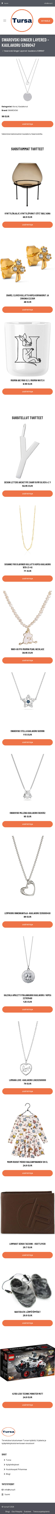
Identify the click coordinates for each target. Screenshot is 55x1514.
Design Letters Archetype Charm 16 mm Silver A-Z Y (27, 482)
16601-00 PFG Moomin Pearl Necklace (27, 649)
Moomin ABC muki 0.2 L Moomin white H (27, 380)
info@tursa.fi (48, 3)
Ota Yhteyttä (17, 1511)
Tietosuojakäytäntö (41, 1511)
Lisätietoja (27, 124)
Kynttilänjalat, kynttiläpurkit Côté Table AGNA (27, 213)
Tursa (8, 1460)
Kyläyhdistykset (12, 1464)
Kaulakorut (23, 106)
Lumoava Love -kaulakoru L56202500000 (27, 1080)
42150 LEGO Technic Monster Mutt (27, 1393)
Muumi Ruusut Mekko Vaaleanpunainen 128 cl (27, 1161)
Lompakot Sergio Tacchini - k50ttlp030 (27, 1243)
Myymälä (45, 21)
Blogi (8, 1474)
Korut (15, 106)
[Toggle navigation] (5, 20)
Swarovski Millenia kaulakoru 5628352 (27, 812)
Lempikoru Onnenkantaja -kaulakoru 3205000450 (27, 913)
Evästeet (27, 1511)
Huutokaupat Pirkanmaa (16, 1469)
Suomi (6, 3)
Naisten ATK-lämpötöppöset (28, 1311)
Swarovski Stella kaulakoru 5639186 (27, 731)
